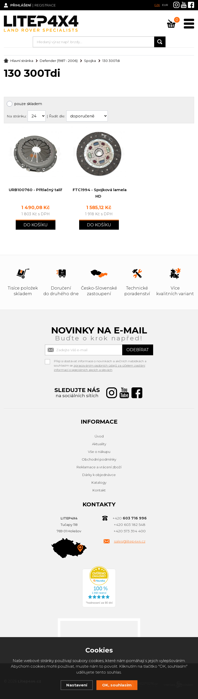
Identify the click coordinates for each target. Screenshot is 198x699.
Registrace (45, 5)
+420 (129, 518)
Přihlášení (20, 5)
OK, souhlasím (117, 685)
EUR (165, 5)
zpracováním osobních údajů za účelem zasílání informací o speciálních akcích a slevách (99, 368)
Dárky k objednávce (99, 475)
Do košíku (35, 224)
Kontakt (99, 490)
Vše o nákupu (99, 452)
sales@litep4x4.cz (129, 541)
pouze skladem (28, 103)
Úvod (99, 436)
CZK (157, 5)
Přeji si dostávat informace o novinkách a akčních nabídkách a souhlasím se (100, 361)
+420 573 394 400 (129, 531)
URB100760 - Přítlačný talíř (35, 189)
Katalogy (99, 482)
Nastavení (76, 685)
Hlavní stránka (18, 61)
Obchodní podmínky (99, 459)
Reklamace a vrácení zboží (99, 467)
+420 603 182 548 (129, 524)
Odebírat (137, 349)
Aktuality (99, 444)
